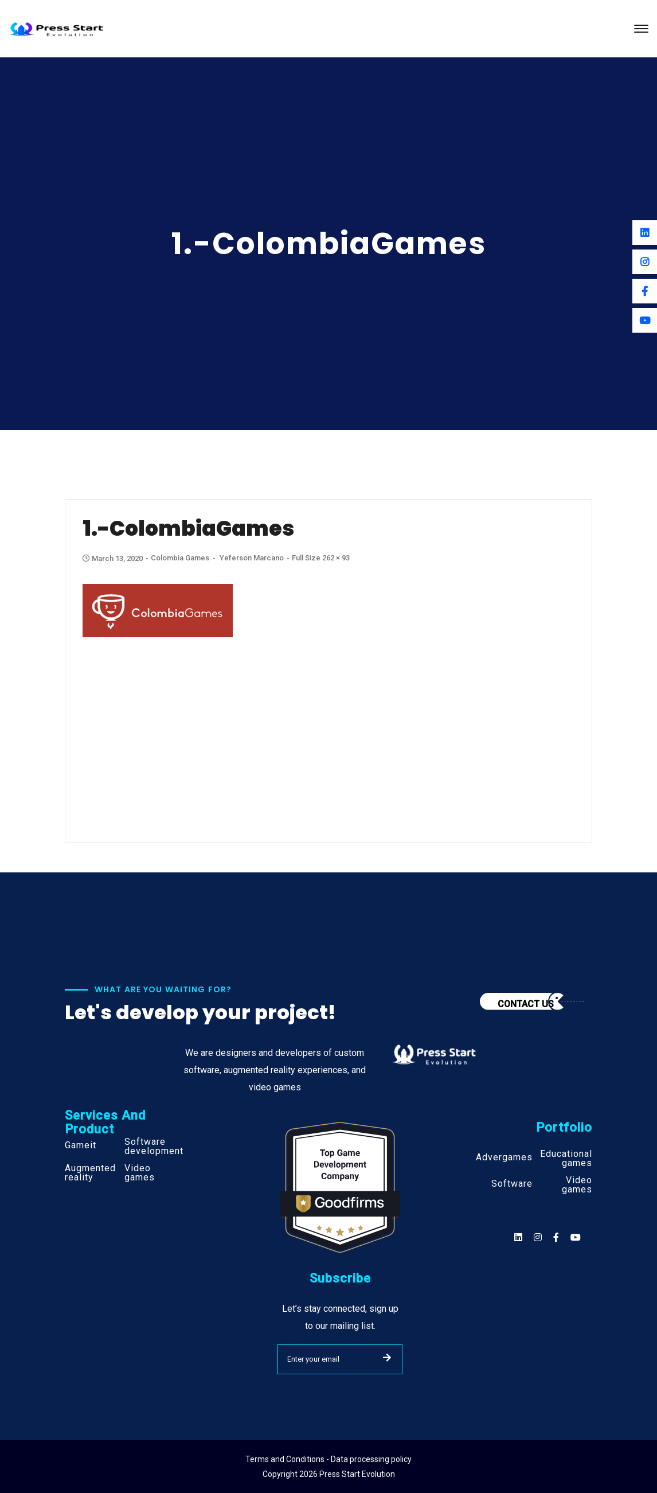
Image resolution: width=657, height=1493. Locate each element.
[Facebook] (644, 291)
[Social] (575, 1237)
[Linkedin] (644, 232)
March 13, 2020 (113, 558)
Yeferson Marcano (252, 557)
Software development (153, 1146)
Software (512, 1183)
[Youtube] (644, 320)
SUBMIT (387, 1357)
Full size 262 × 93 (321, 557)
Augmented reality (90, 1173)
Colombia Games (180, 557)
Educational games (566, 1158)
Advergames (504, 1157)
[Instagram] (644, 261)
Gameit (80, 1145)
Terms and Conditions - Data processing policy (328, 1459)
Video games (139, 1173)
